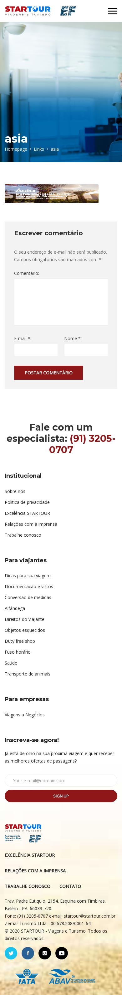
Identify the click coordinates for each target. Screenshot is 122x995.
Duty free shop (20, 641)
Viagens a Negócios (25, 715)
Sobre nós (15, 491)
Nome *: (73, 338)
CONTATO (70, 886)
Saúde (11, 663)
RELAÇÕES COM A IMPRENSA (35, 871)
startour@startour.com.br (89, 916)
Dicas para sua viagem (28, 575)
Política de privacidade (27, 502)
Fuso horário (18, 652)
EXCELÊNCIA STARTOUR (30, 855)
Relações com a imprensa (31, 524)
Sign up (61, 796)
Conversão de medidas (28, 597)
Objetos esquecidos (25, 630)
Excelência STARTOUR (27, 513)
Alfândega (15, 608)
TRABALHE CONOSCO (27, 886)
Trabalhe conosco (23, 535)
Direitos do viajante (24, 619)
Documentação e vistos (29, 586)
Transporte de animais (27, 674)
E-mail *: (22, 338)
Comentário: (26, 273)
